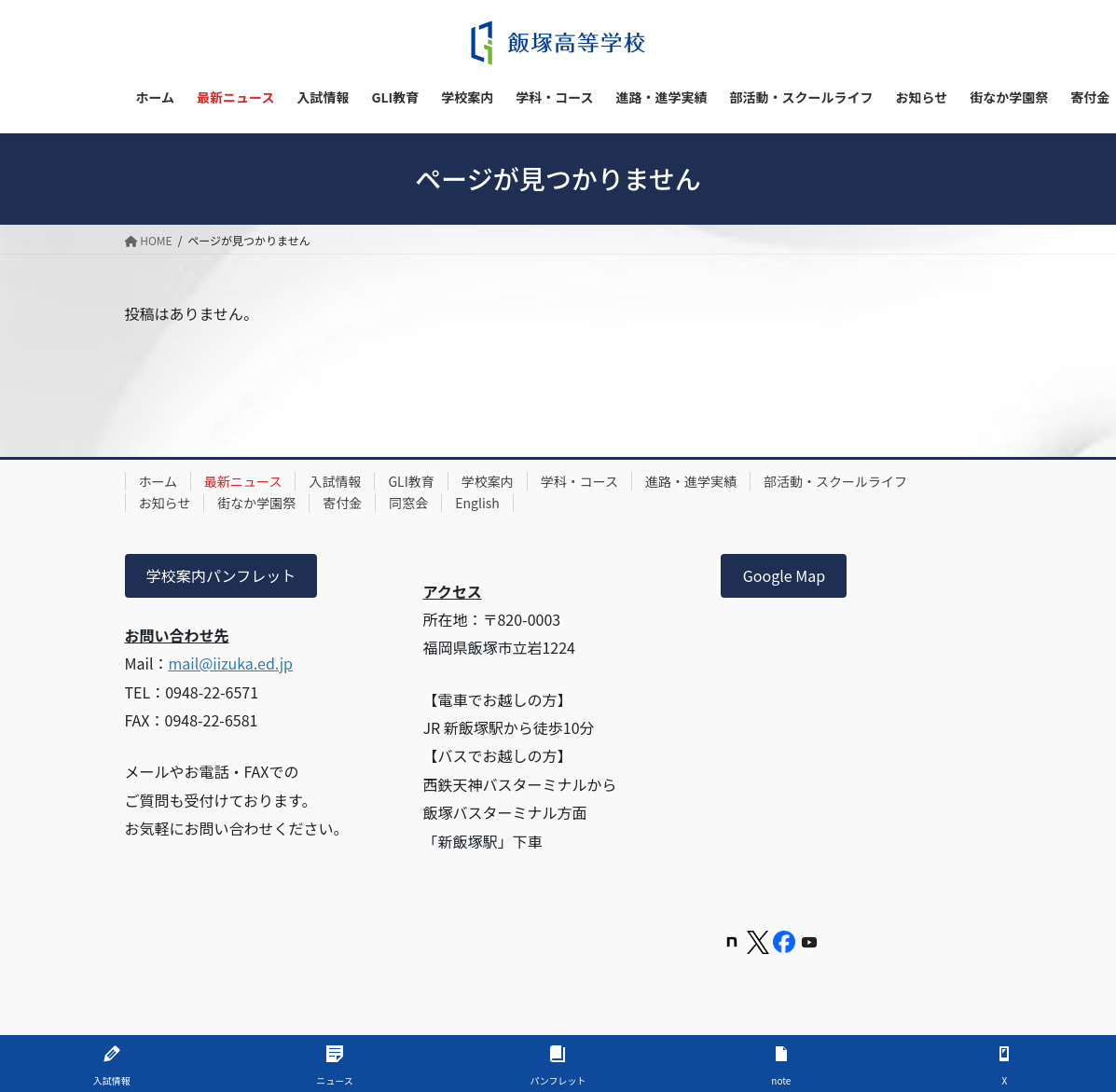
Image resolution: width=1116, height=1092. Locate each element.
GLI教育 (411, 481)
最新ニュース (243, 481)
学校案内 (488, 481)
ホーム (158, 481)
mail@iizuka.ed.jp (230, 663)
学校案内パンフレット (221, 575)
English (477, 502)
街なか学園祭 (256, 502)
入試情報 (335, 481)
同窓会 (408, 502)
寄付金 (342, 502)
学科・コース (579, 481)
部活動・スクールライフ (835, 481)
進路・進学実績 (691, 481)
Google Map (784, 575)
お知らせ (165, 502)
